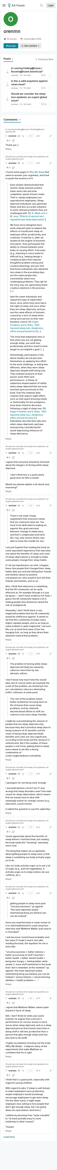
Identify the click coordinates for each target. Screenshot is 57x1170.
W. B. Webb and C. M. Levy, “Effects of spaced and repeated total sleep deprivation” (29, 216)
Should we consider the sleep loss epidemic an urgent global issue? (29, 97)
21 (43, 104)
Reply (8, 149)
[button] (38, 136)
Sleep (41, 172)
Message (11, 46)
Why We (33, 172)
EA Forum (17, 5)
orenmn (14, 75)
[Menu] (4, 5)
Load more (9, 1137)
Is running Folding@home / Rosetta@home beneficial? (25, 130)
